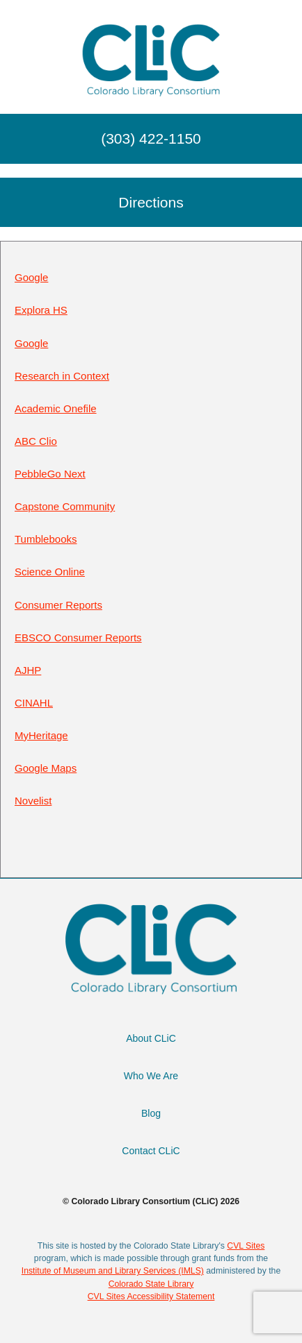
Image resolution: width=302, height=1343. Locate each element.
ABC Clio (36, 441)
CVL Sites (245, 1246)
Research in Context (62, 376)
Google (31, 277)
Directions (150, 202)
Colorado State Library (151, 1284)
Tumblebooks (46, 539)
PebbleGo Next (50, 474)
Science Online (50, 571)
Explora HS (41, 310)
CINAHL (34, 703)
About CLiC (151, 1038)
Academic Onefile (56, 408)
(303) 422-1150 (151, 138)
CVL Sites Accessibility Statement (151, 1296)
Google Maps (46, 768)
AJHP (28, 670)
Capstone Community (65, 506)
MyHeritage (41, 735)
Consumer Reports (58, 605)
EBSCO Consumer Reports (78, 637)
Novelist (33, 800)
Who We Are (151, 1075)
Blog (151, 1113)
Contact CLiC (151, 1150)
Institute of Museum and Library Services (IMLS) (113, 1271)
